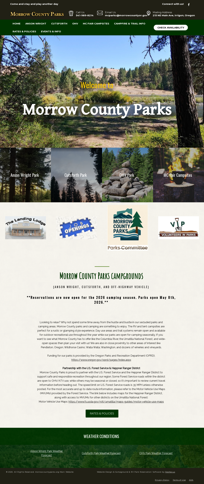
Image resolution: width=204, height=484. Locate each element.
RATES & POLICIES (102, 413)
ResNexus (170, 472)
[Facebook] (191, 4)
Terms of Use (179, 480)
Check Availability (170, 27)
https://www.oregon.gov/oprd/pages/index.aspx (101, 360)
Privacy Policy (162, 480)
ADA (191, 480)
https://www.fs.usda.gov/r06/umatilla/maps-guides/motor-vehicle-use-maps (116, 401)
